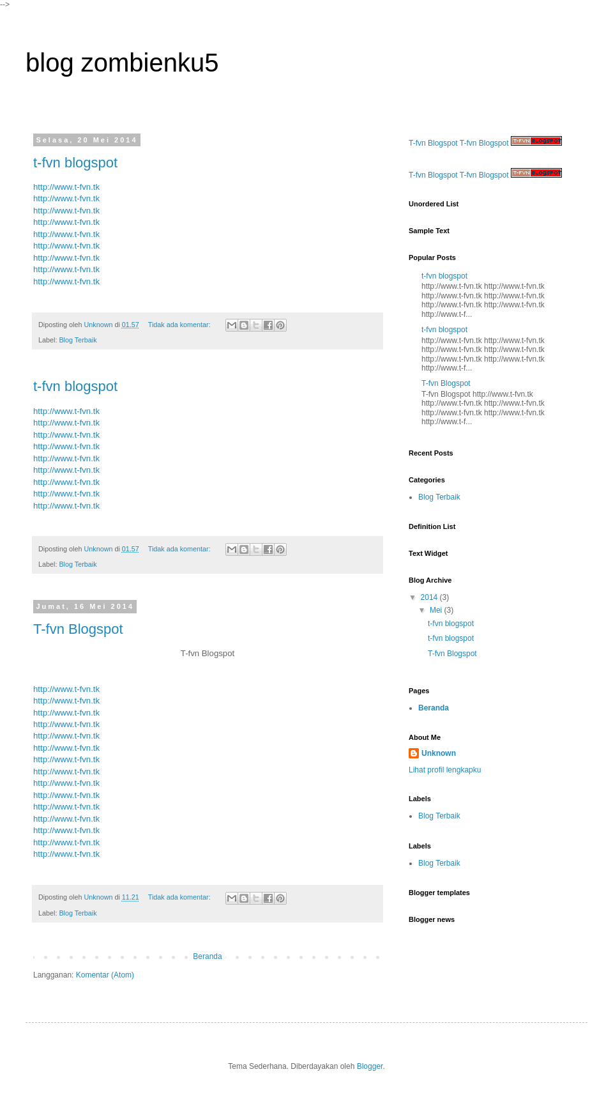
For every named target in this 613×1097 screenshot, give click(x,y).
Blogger (370, 1066)
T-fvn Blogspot (78, 629)
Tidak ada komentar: (180, 324)
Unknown (438, 753)
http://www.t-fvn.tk (66, 187)
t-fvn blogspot (75, 163)
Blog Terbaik (77, 340)
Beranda (207, 956)
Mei (437, 610)
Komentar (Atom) (105, 974)
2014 (430, 597)
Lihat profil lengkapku (445, 769)
